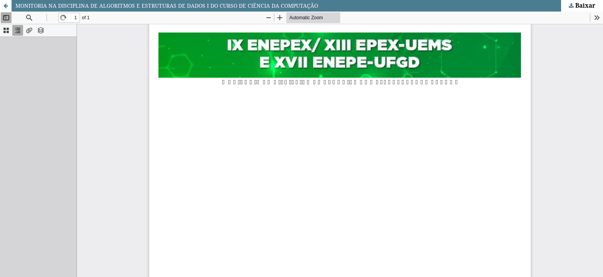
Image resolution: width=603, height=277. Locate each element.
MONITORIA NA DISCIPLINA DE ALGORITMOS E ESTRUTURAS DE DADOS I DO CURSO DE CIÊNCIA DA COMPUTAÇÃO (166, 5)
